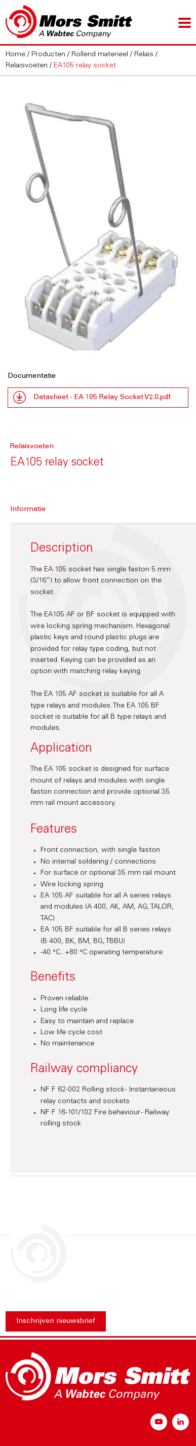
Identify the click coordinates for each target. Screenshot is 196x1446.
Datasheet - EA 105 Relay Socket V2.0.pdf (102, 397)
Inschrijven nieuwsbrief (55, 1321)
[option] (98, 225)
